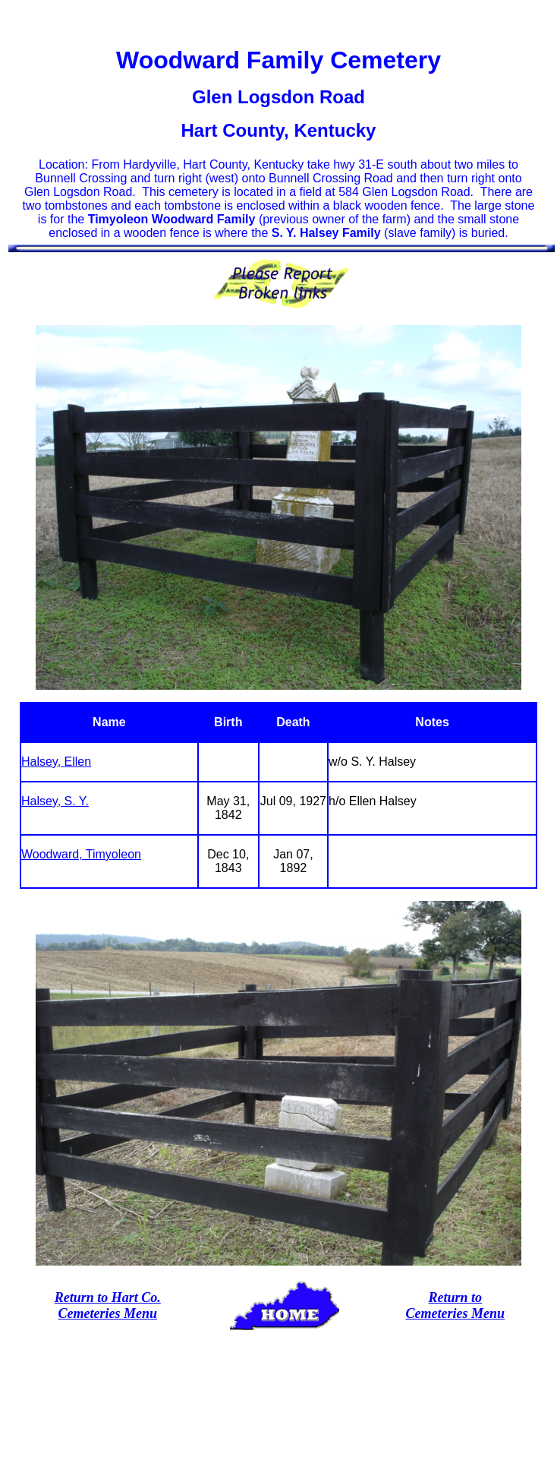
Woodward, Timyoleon (81, 854)
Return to (82, 1297)
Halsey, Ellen (56, 761)
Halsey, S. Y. (55, 801)
